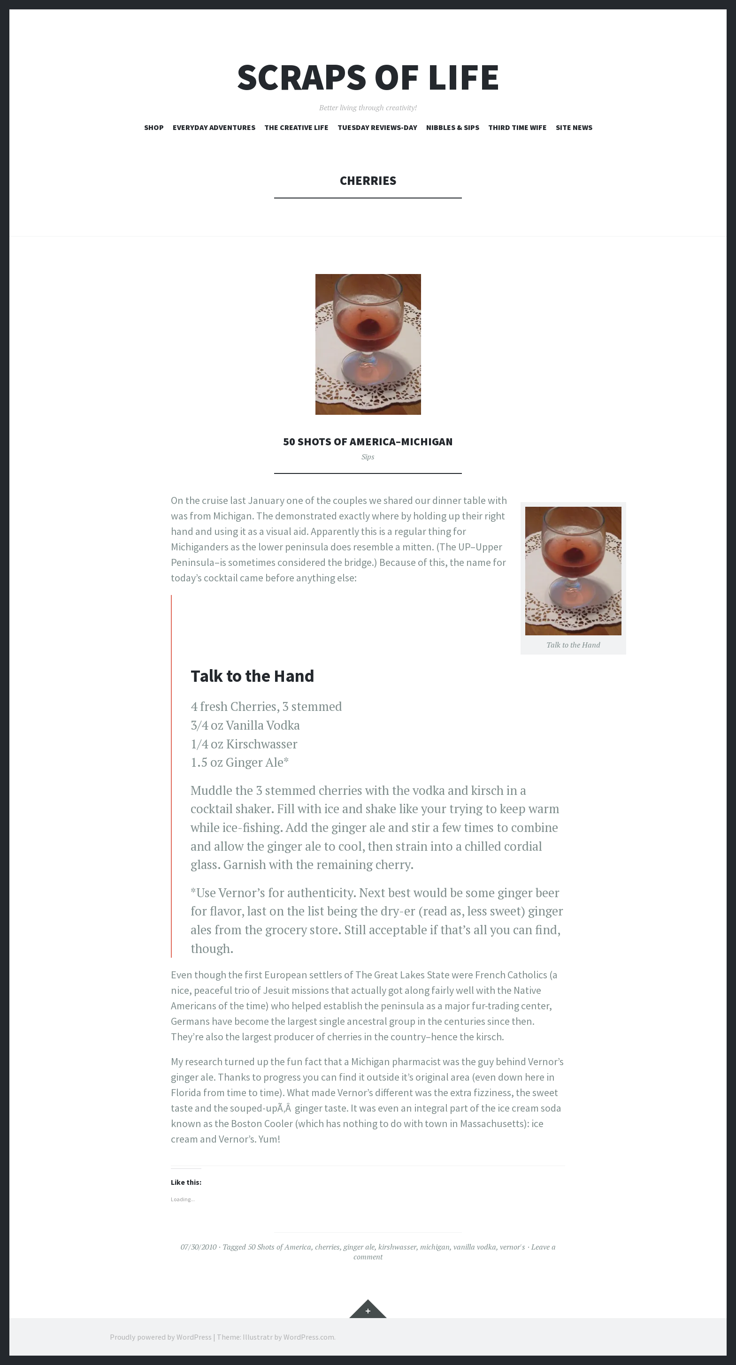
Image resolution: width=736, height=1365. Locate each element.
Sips (368, 456)
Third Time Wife (517, 127)
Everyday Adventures (214, 127)
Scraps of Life (368, 76)
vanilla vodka (474, 1247)
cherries (327, 1247)
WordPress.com (309, 1337)
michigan (435, 1247)
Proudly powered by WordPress (161, 1337)
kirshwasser (397, 1247)
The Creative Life (296, 127)
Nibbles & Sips (452, 127)
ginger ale (359, 1247)
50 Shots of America (279, 1247)
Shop (154, 127)
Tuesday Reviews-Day (377, 127)
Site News (574, 127)
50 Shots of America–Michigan (368, 441)
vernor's (512, 1247)
